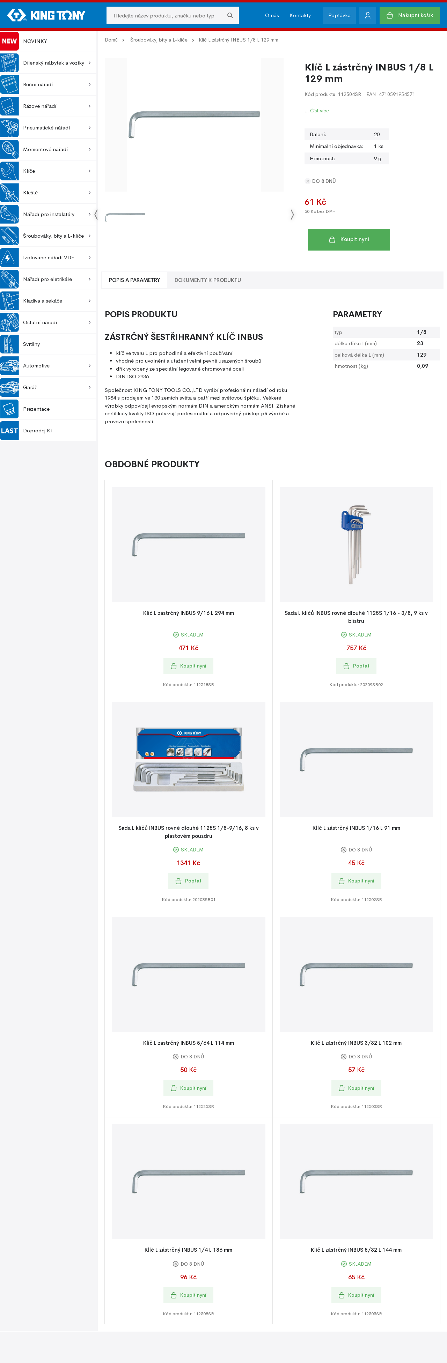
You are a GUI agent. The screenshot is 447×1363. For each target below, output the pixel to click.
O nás (272, 15)
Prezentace (25, 409)
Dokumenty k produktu (208, 280)
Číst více (319, 110)
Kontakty (300, 15)
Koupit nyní (349, 239)
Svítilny (20, 344)
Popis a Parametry (134, 280)
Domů (111, 40)
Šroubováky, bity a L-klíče (159, 40)
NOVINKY (23, 41)
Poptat (356, 666)
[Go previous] (96, 215)
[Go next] (292, 215)
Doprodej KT (26, 430)
